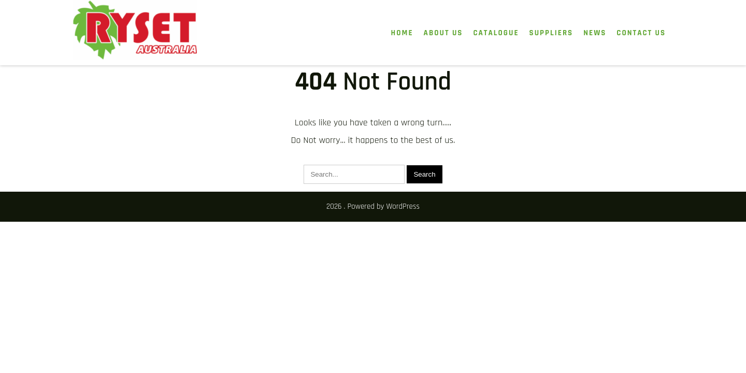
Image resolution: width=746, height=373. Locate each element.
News (594, 33)
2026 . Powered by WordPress (373, 206)
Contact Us (641, 33)
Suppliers (551, 33)
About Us (443, 33)
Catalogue (496, 33)
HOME (402, 33)
